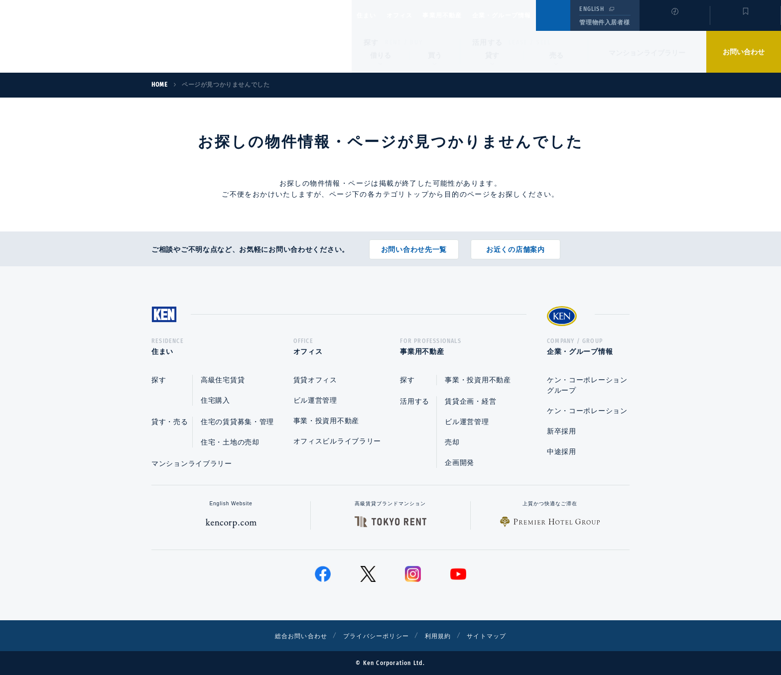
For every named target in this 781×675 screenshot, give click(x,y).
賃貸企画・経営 (470, 401)
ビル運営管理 (315, 400)
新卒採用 (561, 431)
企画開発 (459, 462)
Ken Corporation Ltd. (97, 36)
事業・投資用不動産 (326, 421)
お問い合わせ (744, 52)
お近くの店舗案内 (515, 246)
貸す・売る (169, 422)
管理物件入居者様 (604, 22)
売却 (452, 442)
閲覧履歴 (673, 21)
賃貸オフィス (315, 380)
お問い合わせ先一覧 (414, 246)
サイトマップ (498, 636)
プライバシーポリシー (375, 636)
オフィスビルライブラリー (337, 441)
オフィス (412, 15)
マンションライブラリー (647, 53)
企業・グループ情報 (531, 15)
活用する (487, 42)
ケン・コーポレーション (587, 411)
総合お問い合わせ (290, 636)
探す (371, 42)
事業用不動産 (464, 15)
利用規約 (444, 636)
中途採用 (561, 451)
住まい (371, 15)
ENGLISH (591, 8)
